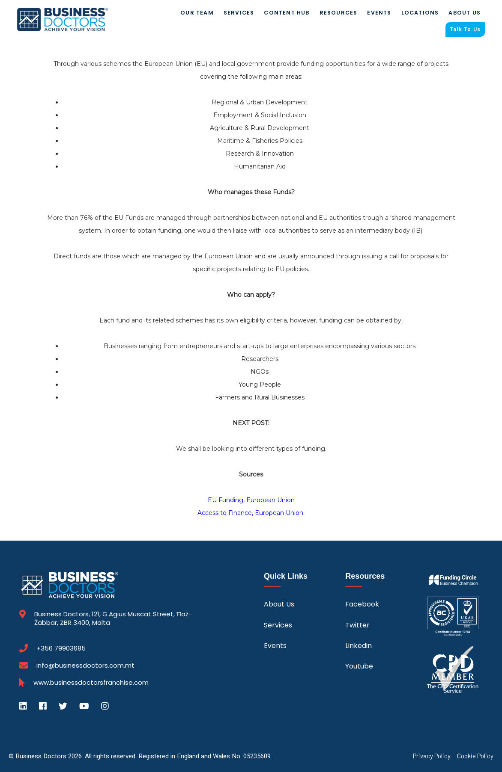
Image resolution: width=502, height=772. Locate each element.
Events (379, 12)
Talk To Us (465, 29)
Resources (339, 12)
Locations (420, 12)
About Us (464, 12)
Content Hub (286, 12)
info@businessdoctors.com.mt (85, 665)
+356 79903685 (61, 648)
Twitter (357, 625)
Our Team (197, 12)
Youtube (359, 666)
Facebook (362, 604)
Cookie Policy (475, 756)
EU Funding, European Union (251, 500)
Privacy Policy (432, 756)
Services (239, 12)
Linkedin (358, 646)
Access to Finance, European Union (251, 513)
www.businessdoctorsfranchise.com (91, 682)
